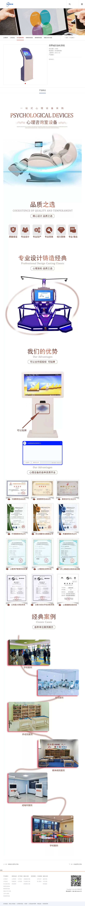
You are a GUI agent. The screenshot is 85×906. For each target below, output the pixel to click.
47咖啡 (25, 903)
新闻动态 (14, 876)
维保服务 (45, 883)
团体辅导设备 (38, 37)
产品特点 (42, 90)
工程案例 (39, 876)
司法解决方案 (27, 881)
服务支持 (45, 876)
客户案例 (39, 881)
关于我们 (20, 876)
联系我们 (33, 876)
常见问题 (45, 881)
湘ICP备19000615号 (77, 891)
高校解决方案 (27, 879)
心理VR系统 (6, 893)
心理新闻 (14, 879)
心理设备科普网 (32, 903)
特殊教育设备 (6, 896)
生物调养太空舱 (78, 864)
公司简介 (20, 879)
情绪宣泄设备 (29, 37)
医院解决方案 (27, 883)
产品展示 (71, 37)
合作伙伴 (39, 879)
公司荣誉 (20, 881)
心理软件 (5, 37)
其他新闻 (14, 883)
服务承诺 (45, 879)
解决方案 (26, 876)
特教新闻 (14, 881)
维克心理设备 (12, 903)
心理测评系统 (20, 903)
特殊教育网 (45, 903)
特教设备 (39, 903)
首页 (67, 37)
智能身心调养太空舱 (13, 864)
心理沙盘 (12, 37)
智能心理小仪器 (48, 37)
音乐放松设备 (20, 37)
